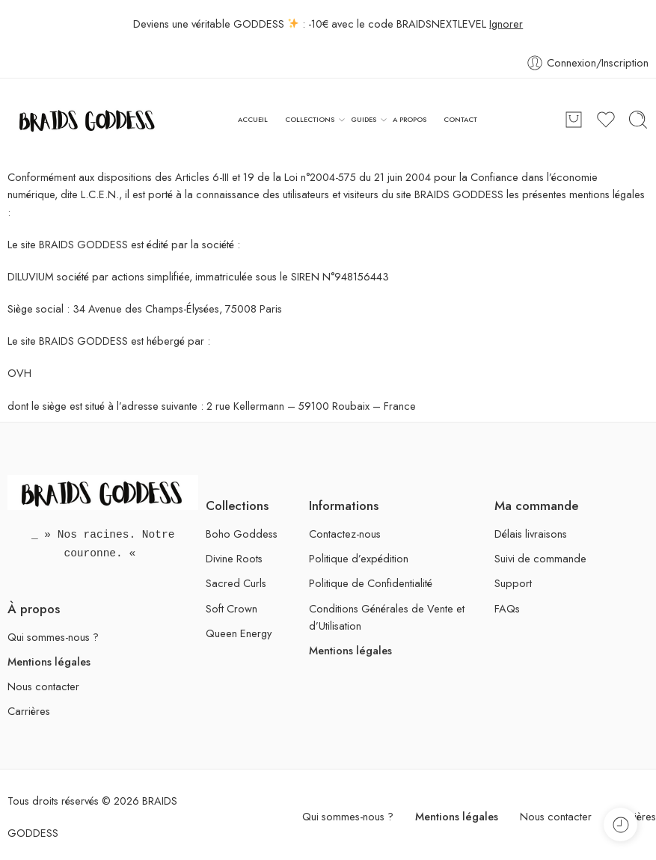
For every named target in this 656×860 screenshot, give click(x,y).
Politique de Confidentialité (370, 583)
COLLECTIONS (309, 119)
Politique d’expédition (358, 558)
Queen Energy (239, 633)
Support (513, 583)
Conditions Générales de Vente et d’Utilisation (387, 617)
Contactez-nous (345, 533)
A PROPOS (409, 119)
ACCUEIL (253, 119)
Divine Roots (234, 558)
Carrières (28, 711)
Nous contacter (43, 686)
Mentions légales (49, 661)
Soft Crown (231, 608)
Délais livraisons (530, 533)
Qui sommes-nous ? (53, 637)
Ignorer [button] (506, 23)
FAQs (507, 608)
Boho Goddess (242, 533)
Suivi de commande (540, 558)
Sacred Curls (236, 583)
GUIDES (363, 119)
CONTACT (460, 119)
